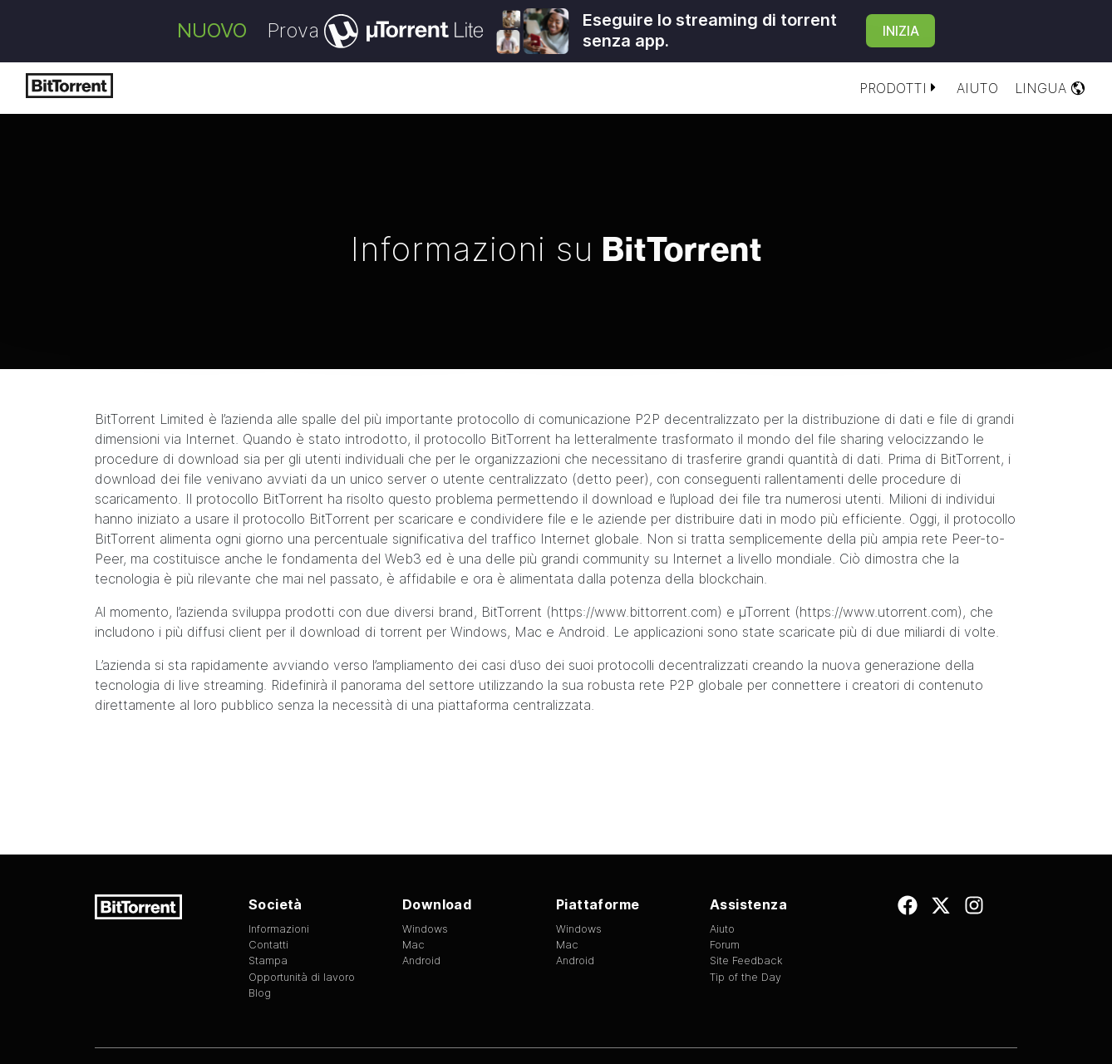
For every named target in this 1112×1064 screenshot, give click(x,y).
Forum (725, 944)
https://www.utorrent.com (878, 611)
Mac (528, 631)
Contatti (268, 944)
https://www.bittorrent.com (634, 611)
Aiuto (977, 88)
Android (582, 631)
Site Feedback (746, 960)
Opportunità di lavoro (301, 977)
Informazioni (278, 929)
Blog (259, 993)
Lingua (1050, 88)
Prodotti (899, 88)
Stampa (268, 960)
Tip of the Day (745, 977)
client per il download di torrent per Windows (368, 631)
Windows (425, 929)
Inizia (901, 30)
